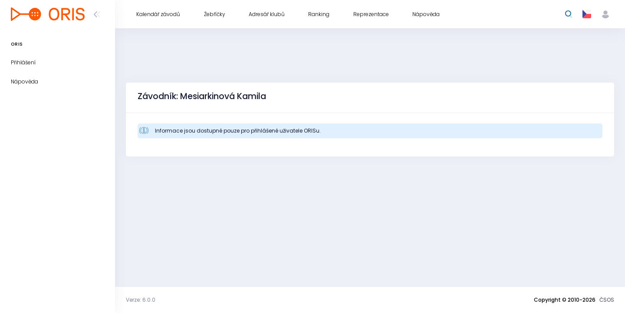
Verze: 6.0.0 (140, 299)
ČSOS (606, 299)
